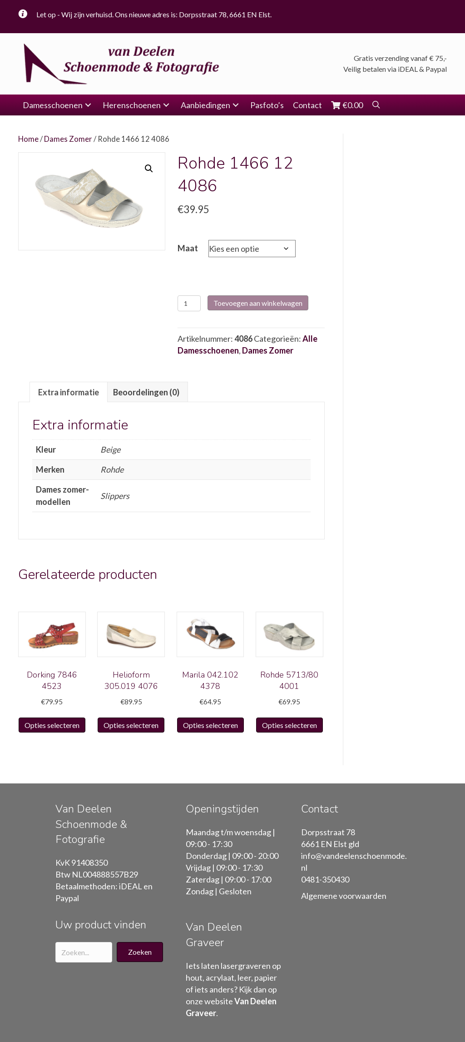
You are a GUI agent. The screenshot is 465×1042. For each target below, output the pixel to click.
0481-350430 (325, 879)
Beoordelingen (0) (146, 392)
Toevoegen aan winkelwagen (257, 303)
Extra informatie (68, 392)
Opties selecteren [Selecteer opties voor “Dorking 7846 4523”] (52, 725)
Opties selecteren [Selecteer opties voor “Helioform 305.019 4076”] (131, 725)
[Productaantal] (189, 303)
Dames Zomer (68, 139)
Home (28, 139)
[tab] (69, 392)
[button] (88, 105)
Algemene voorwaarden (343, 896)
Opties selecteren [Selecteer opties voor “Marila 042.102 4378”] (210, 725)
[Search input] (83, 952)
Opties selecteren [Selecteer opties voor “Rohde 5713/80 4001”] (289, 725)
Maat (188, 248)
